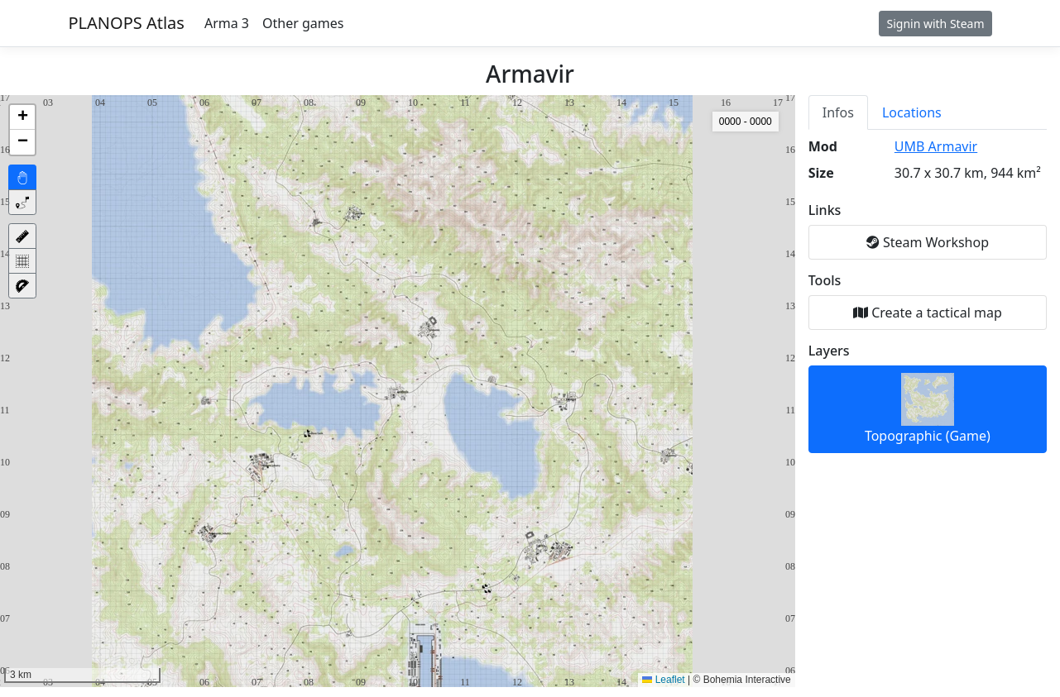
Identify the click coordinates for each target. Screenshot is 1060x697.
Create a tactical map (927, 312)
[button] (22, 117)
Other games (302, 23)
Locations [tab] (912, 112)
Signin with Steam (935, 23)
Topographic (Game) (927, 409)
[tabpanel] (927, 295)
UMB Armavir (936, 146)
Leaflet (663, 679)
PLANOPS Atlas (127, 23)
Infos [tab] (838, 112)
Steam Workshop (927, 242)
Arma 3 (226, 23)
